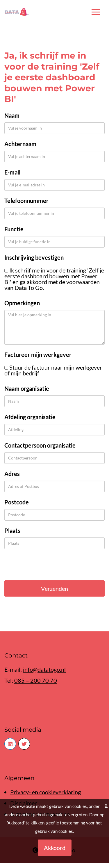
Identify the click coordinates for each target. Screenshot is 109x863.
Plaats (12, 530)
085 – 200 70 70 (35, 680)
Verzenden (54, 588)
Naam (11, 115)
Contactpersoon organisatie (40, 445)
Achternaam (20, 143)
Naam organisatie (26, 388)
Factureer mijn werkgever (38, 354)
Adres (12, 473)
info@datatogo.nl (44, 669)
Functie (14, 229)
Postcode (16, 502)
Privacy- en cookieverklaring (45, 791)
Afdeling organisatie (30, 416)
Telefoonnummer (26, 200)
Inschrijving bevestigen (34, 257)
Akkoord (54, 847)
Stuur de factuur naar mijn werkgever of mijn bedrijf (53, 370)
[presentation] (48, 564)
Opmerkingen (22, 302)
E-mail (12, 172)
